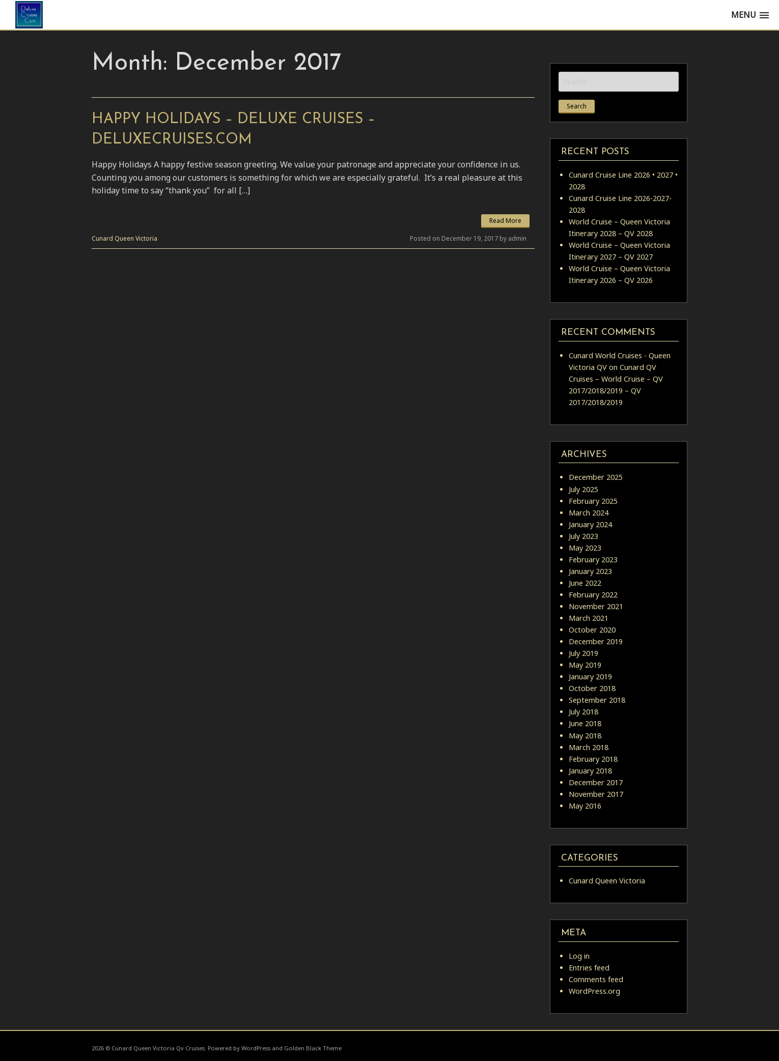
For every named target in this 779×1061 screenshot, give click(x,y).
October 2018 (592, 688)
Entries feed (589, 967)
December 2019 (596, 641)
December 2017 (596, 782)
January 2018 (590, 771)
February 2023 (593, 559)
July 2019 (583, 653)
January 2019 (590, 676)
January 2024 (590, 524)
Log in (579, 956)
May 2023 (585, 548)
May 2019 (585, 665)
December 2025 (596, 477)
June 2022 (585, 583)
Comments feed (596, 979)
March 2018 (588, 747)
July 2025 (583, 489)
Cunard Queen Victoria (124, 238)
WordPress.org (594, 991)
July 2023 (583, 536)
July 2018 (583, 711)
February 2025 (593, 501)
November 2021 (596, 606)
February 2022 (593, 594)
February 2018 (593, 759)
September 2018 (597, 700)
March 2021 (588, 618)
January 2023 (590, 571)
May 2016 (585, 806)
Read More (505, 220)
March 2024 (588, 513)
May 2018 (585, 735)
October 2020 (592, 630)
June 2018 (585, 723)
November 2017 (596, 794)
